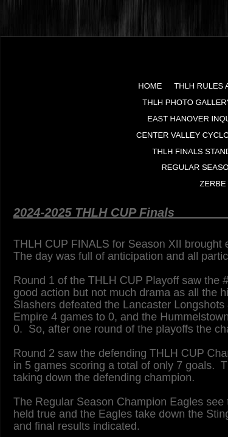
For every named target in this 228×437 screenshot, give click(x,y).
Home (150, 85)
